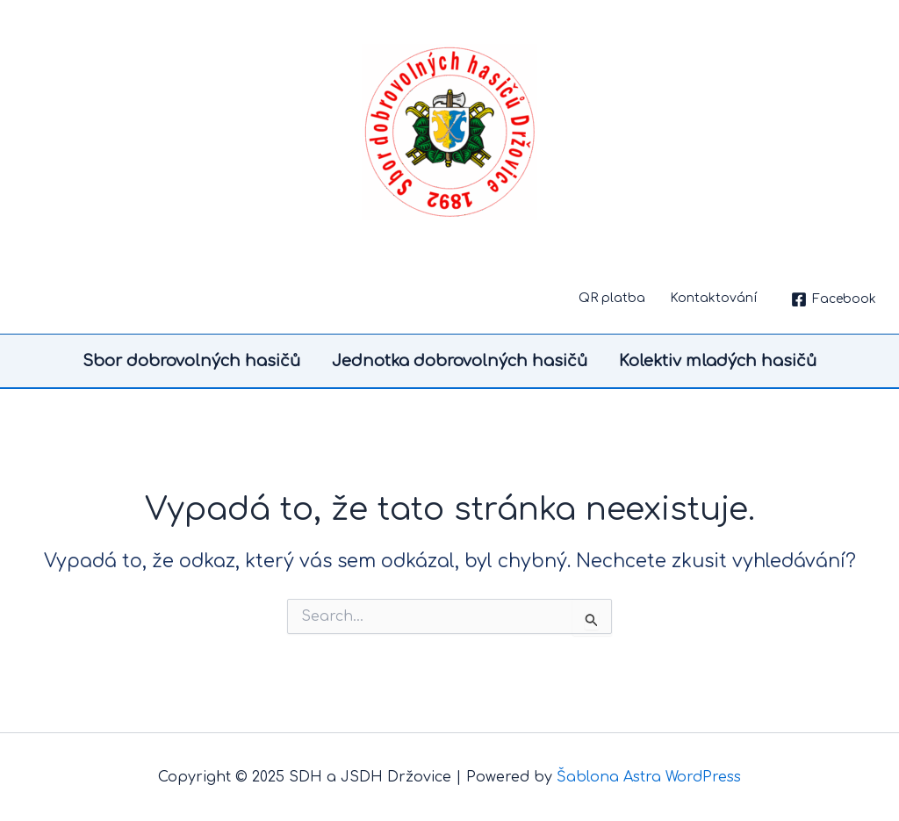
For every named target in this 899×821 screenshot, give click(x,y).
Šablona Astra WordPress (649, 777)
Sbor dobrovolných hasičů (191, 361)
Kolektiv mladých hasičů (717, 361)
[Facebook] (834, 299)
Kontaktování (713, 298)
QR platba (612, 298)
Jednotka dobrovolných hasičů (459, 361)
